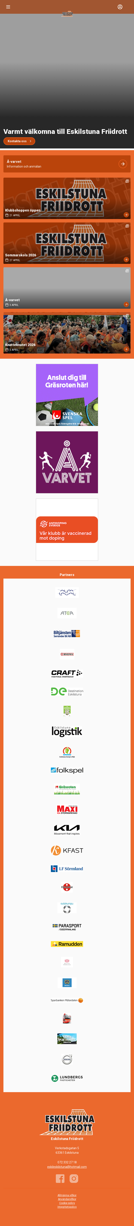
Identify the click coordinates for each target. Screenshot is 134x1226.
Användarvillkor (67, 1199)
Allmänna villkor (67, 1195)
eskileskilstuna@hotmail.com (67, 1167)
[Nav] (8, 7)
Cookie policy (67, 1203)
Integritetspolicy (67, 1206)
